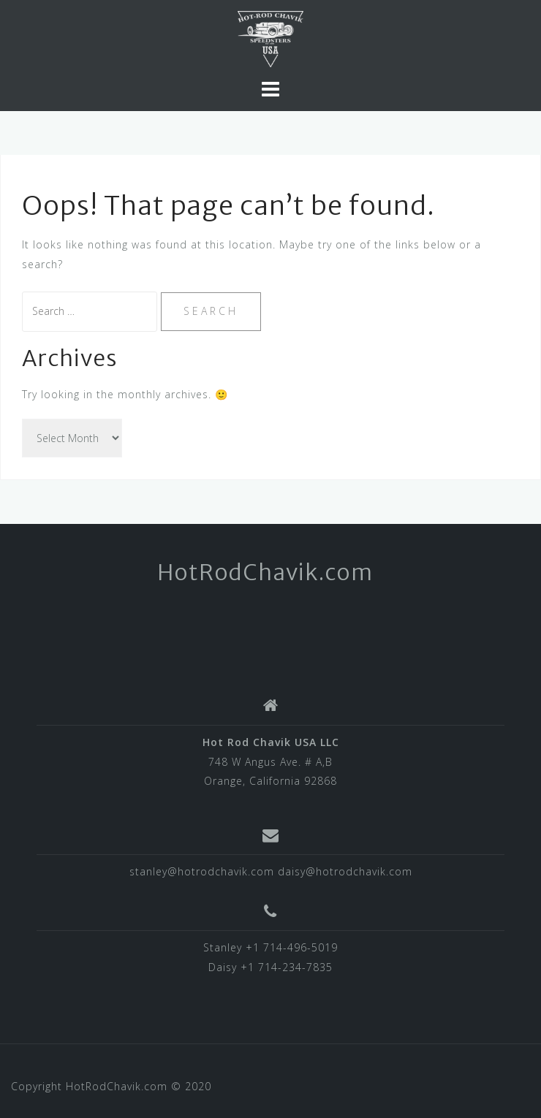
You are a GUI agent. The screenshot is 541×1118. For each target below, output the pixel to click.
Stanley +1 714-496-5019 (270, 947)
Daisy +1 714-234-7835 (270, 967)
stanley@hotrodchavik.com (201, 871)
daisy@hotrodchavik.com (345, 871)
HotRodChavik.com (265, 572)
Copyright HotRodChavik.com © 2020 (111, 1086)
